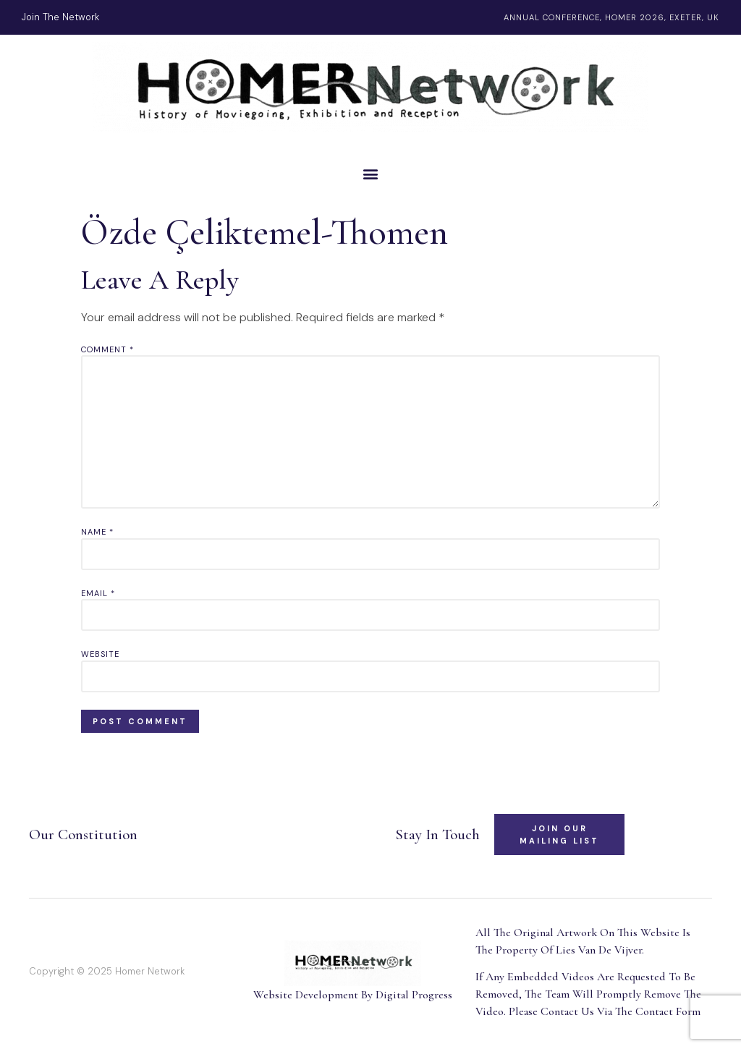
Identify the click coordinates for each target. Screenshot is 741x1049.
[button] (370, 173)
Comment (107, 349)
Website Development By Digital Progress (352, 995)
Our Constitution (83, 834)
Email (98, 593)
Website (100, 654)
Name (97, 532)
